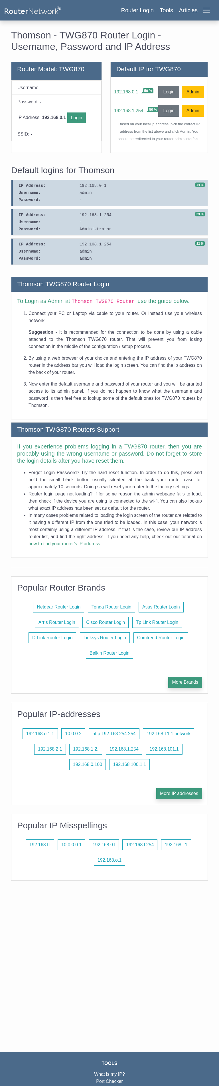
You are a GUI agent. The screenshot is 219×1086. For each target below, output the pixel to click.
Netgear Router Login (58, 607)
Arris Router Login (56, 622)
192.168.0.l (104, 844)
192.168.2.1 (50, 749)
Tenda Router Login (111, 607)
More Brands (185, 682)
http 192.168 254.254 (114, 733)
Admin (192, 91)
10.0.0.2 (73, 733)
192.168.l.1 (176, 844)
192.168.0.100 (87, 764)
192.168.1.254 (128, 110)
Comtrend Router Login (160, 637)
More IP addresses (179, 793)
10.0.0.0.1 (71, 844)
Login (76, 117)
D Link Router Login (52, 637)
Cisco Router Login (105, 622)
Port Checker (109, 1081)
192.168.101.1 (164, 749)
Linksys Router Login (105, 637)
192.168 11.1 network (168, 733)
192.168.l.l (39, 844)
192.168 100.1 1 (129, 764)
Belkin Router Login (109, 653)
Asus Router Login (161, 607)
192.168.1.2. (85, 749)
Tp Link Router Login (157, 622)
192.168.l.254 (140, 844)
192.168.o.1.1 (40, 733)
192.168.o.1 (110, 860)
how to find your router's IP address (64, 543)
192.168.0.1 (126, 91)
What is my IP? (109, 1074)
